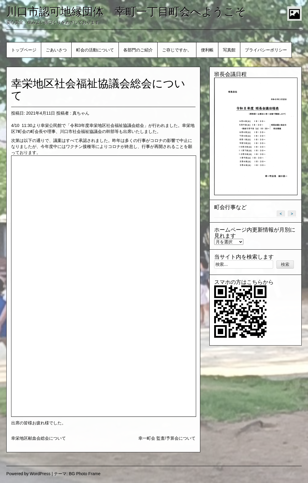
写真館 (229, 50)
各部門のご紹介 (138, 50)
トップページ (23, 50)
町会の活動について (95, 50)
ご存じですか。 (177, 50)
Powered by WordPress (28, 473)
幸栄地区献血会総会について (38, 438)
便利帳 (207, 50)
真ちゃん (80, 113)
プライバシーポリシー (266, 50)
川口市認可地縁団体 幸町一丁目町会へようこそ (126, 11)
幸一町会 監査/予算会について (167, 438)
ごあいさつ (56, 50)
